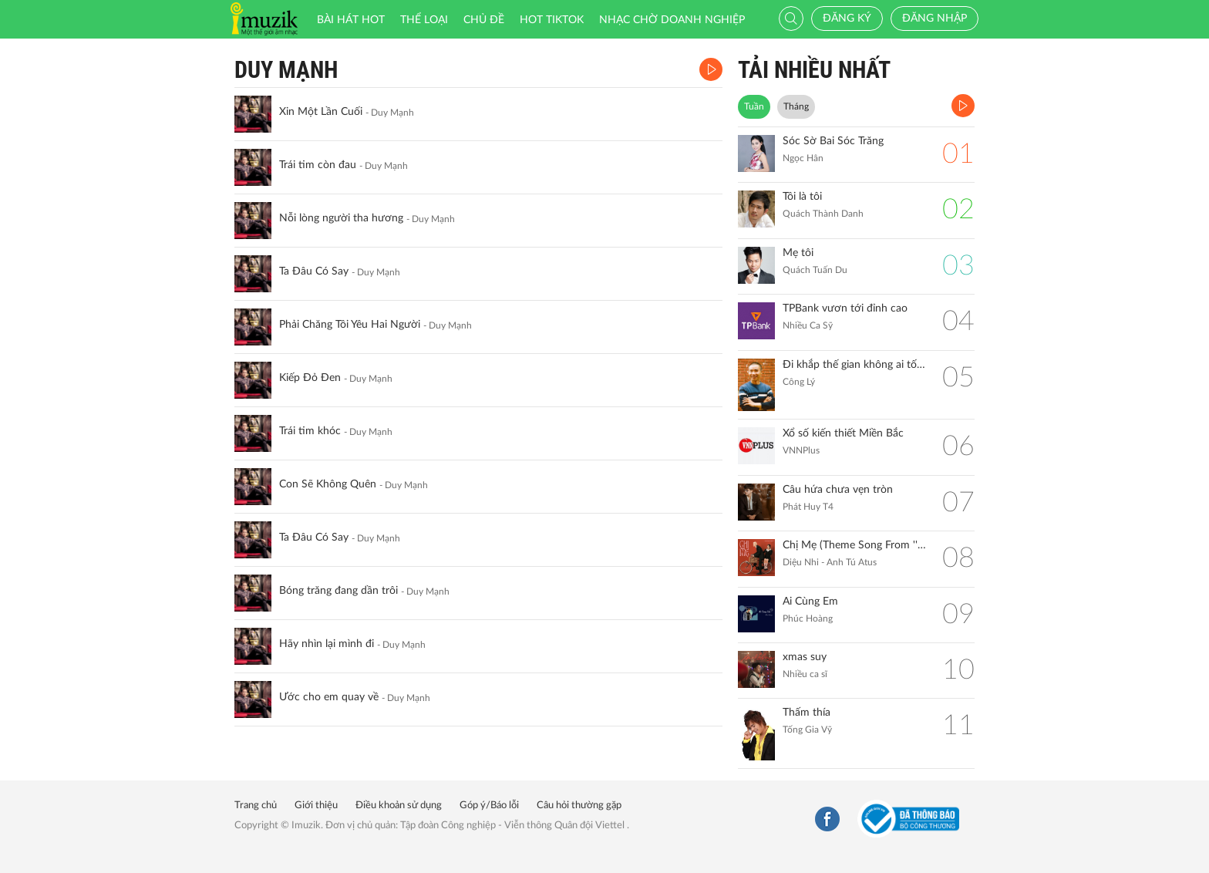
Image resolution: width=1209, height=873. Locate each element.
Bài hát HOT (351, 20)
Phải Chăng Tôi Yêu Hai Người (349, 324)
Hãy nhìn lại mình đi (326, 644)
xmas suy (805, 657)
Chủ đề (483, 20)
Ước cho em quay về (329, 697)
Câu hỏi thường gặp (579, 806)
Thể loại (424, 20)
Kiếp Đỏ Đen (310, 377)
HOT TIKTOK (552, 20)
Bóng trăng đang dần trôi (338, 590)
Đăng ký (847, 18)
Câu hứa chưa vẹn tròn (838, 489)
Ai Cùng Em (810, 601)
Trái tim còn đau (317, 165)
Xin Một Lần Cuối (320, 111)
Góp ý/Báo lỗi (489, 806)
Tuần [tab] (754, 106)
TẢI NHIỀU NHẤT (814, 69)
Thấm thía (806, 712)
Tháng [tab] (796, 106)
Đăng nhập (934, 18)
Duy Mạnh (286, 69)
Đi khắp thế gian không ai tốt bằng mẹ (855, 364)
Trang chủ (255, 806)
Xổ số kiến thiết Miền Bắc (843, 433)
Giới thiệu (316, 806)
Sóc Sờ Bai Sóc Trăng (833, 141)
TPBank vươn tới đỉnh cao (845, 308)
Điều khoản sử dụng (398, 806)
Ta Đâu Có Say (314, 271)
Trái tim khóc (310, 431)
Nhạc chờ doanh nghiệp (672, 20)
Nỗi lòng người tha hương (341, 218)
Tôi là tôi (802, 196)
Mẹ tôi (798, 253)
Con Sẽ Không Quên (327, 484)
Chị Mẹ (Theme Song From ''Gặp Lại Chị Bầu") (855, 545)
